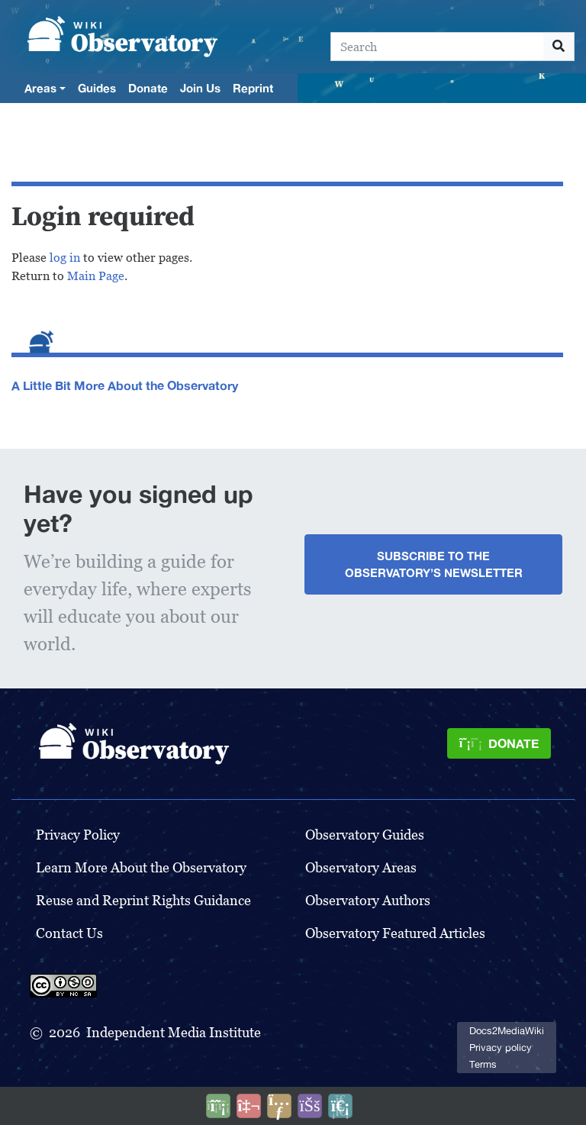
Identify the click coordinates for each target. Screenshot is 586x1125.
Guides (97, 88)
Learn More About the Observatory (141, 867)
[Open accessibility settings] (310, 1106)
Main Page (95, 276)
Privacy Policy (78, 835)
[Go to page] (559, 46)
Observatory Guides (364, 835)
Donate (148, 88)
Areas (40, 88)
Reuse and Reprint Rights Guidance (143, 900)
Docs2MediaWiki (506, 1030)
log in (65, 257)
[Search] (437, 46)
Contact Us (69, 933)
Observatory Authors (367, 900)
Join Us (200, 88)
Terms (483, 1064)
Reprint (253, 88)
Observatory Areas (361, 867)
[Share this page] (279, 1106)
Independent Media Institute (173, 1032)
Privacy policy (500, 1047)
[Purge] (340, 1106)
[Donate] (499, 743)
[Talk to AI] (249, 1106)
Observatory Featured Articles (395, 933)
